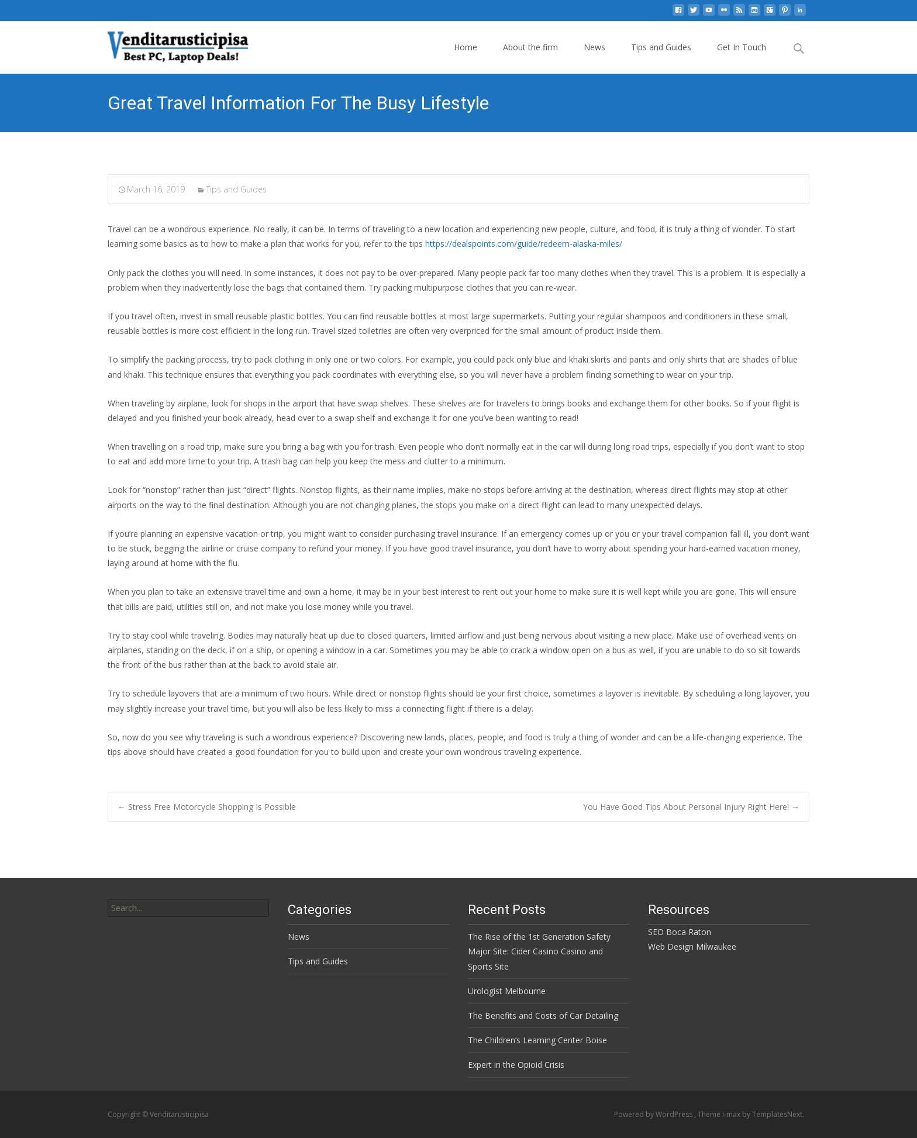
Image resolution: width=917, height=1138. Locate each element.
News (594, 47)
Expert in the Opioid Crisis (516, 1064)
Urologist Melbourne (507, 990)
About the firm (530, 47)
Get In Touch (741, 47)
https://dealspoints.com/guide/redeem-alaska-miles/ (523, 243)
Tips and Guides (661, 47)
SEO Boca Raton (679, 931)
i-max (732, 1114)
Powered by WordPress (654, 1114)
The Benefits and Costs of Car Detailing (543, 1015)
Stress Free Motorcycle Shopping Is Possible (207, 806)
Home (465, 47)
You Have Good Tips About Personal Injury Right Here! (691, 806)
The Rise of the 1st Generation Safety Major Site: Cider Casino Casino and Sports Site (539, 951)
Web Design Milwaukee (692, 946)
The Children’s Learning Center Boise (537, 1040)
